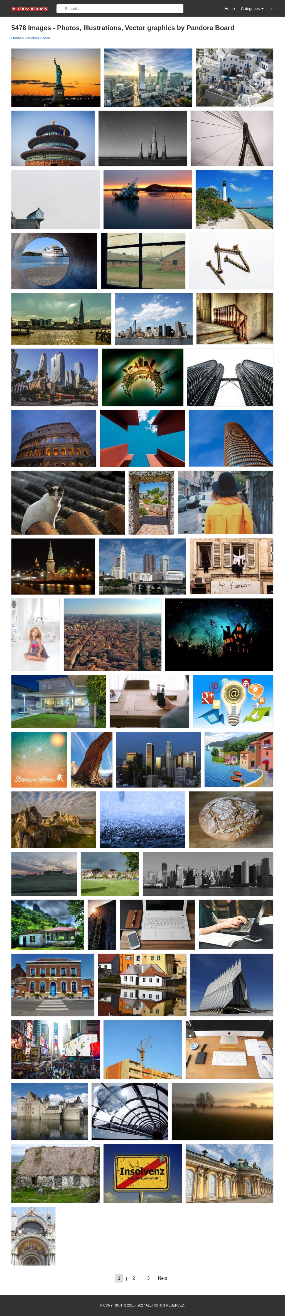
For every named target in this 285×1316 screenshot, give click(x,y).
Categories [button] (252, 8)
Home (229, 8)
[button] (271, 9)
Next (162, 1278)
